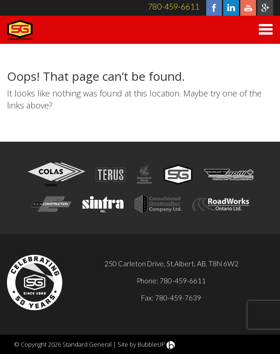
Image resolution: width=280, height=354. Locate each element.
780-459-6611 (173, 6)
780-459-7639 (178, 298)
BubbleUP (151, 344)
